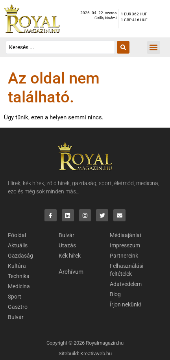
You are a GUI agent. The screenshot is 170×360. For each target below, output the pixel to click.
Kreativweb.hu (96, 353)
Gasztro (18, 307)
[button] (153, 47)
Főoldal (17, 235)
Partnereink (124, 255)
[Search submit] (123, 47)
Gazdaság (20, 255)
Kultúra (17, 266)
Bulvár (16, 317)
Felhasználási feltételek (126, 270)
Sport (14, 296)
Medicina (19, 286)
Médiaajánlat (126, 235)
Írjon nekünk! (125, 304)
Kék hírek (70, 255)
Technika (19, 276)
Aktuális (18, 245)
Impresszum (125, 245)
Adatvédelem (126, 284)
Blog (115, 294)
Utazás (67, 245)
